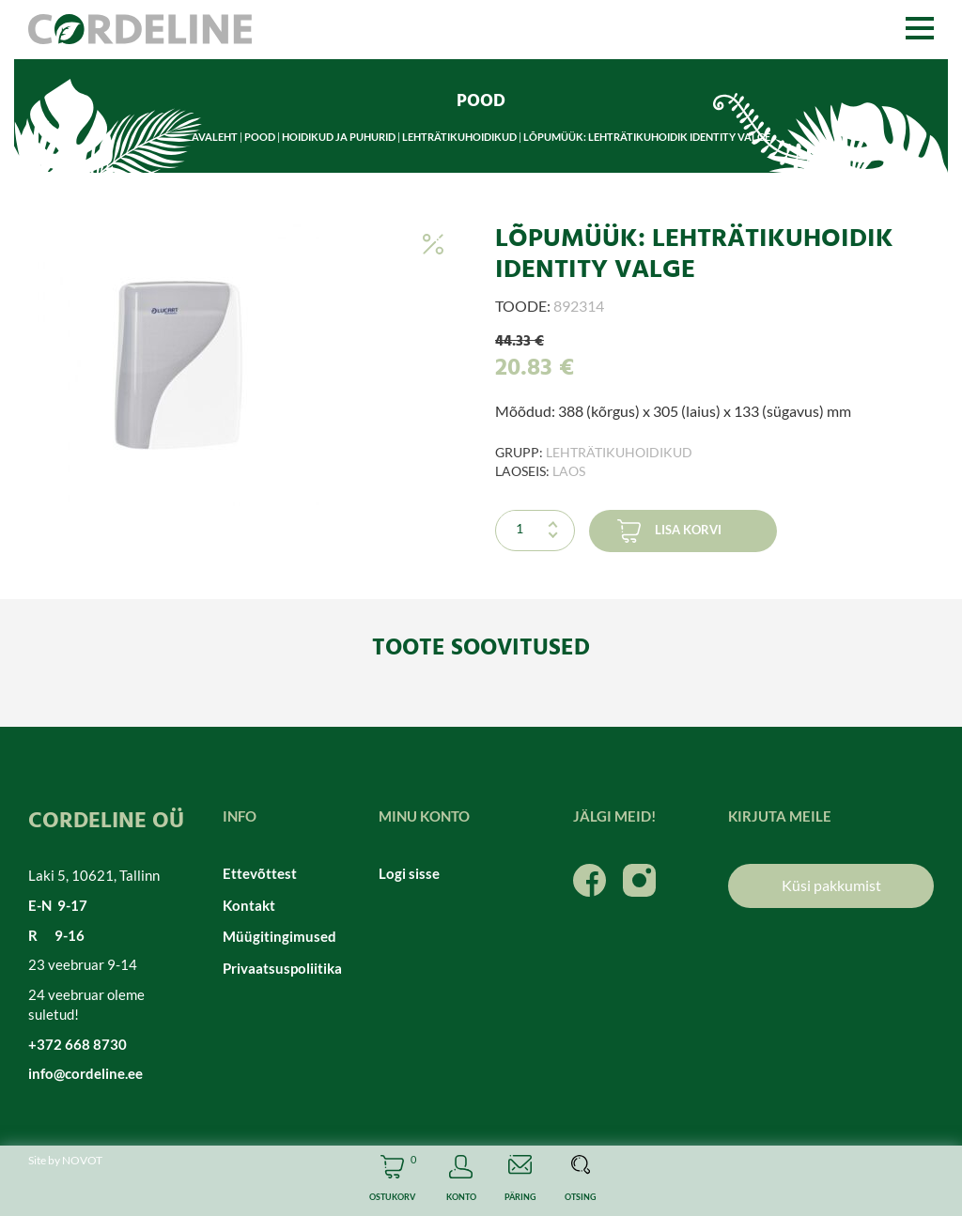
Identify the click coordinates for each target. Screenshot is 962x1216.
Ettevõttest (260, 873)
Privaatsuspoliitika (282, 968)
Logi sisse (409, 873)
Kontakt (249, 905)
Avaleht (215, 137)
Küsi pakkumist (831, 885)
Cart (392, 1181)
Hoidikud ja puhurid (339, 137)
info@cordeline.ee (85, 1073)
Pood (259, 137)
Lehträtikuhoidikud (459, 137)
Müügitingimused (279, 936)
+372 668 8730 (77, 1044)
